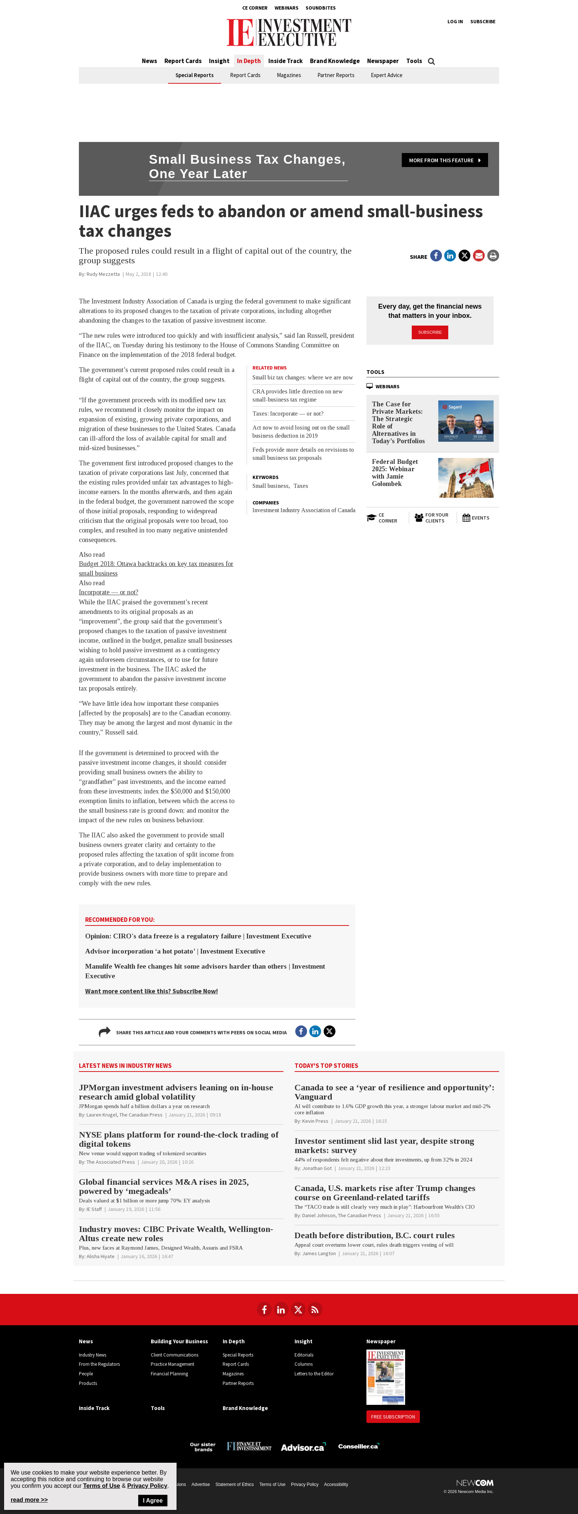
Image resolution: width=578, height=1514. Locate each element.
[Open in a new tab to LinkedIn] (450, 255)
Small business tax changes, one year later (247, 166)
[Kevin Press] (315, 1121)
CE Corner (255, 7)
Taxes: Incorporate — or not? (288, 413)
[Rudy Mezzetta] (103, 274)
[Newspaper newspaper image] (385, 1377)
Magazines (289, 75)
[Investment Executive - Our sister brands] (203, 1445)
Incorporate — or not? (108, 592)
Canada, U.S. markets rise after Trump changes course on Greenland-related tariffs (385, 1192)
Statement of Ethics (235, 1484)
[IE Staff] (94, 1209)
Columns (304, 1364)
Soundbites (321, 7)
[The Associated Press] (111, 1162)
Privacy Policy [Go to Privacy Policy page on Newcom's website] (147, 1486)
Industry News (92, 1355)
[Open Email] (479, 255)
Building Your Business (179, 1341)
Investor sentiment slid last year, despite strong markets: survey (384, 1145)
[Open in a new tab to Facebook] (436, 255)
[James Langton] (319, 1253)
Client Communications (174, 1355)
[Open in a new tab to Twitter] (464, 255)
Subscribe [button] (430, 332)
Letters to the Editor (314, 1374)
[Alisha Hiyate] (101, 1256)
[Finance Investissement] (249, 1445)
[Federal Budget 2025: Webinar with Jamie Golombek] (466, 477)
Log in (455, 21)
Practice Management (172, 1364)
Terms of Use (273, 1484)
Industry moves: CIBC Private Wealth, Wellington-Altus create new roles (176, 1233)
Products (88, 1383)
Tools (414, 61)
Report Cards (183, 61)
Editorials (304, 1355)
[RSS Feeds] (315, 1309)
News (149, 61)
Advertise (201, 1484)
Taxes (300, 486)
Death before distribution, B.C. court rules (375, 1235)
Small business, (271, 486)
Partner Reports (336, 75)
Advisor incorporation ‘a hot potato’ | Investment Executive (175, 951)
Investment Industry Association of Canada (304, 510)
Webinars (287, 7)
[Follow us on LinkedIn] (281, 1309)
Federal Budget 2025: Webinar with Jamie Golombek (395, 472)
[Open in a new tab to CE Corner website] (385, 518)
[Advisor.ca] (304, 1445)
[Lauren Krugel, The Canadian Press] (125, 1114)
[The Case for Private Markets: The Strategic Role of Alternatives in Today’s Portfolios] (466, 421)
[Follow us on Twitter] (298, 1309)
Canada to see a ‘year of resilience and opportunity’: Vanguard (395, 1092)
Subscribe (482, 21)
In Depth (249, 61)
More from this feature (445, 160)
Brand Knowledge (335, 61)
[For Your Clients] (433, 518)
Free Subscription (393, 1416)
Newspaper (383, 61)
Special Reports (194, 75)
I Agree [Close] (153, 1500)
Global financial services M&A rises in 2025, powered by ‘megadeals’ (164, 1186)
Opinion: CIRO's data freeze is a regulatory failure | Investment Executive (198, 936)
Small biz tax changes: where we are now (303, 377)
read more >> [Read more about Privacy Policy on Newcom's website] (29, 1500)
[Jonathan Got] (317, 1168)
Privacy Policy (304, 1484)
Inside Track (285, 61)
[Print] (493, 255)
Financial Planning (169, 1374)
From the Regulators (99, 1364)
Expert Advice (387, 75)
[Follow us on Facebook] (264, 1309)
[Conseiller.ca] (359, 1446)
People (86, 1374)
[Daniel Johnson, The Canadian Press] (341, 1215)
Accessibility (336, 1484)
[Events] (481, 518)
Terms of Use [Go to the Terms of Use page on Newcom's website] (101, 1486)
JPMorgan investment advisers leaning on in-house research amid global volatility (176, 1092)
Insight (219, 61)
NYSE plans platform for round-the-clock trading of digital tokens (179, 1139)
